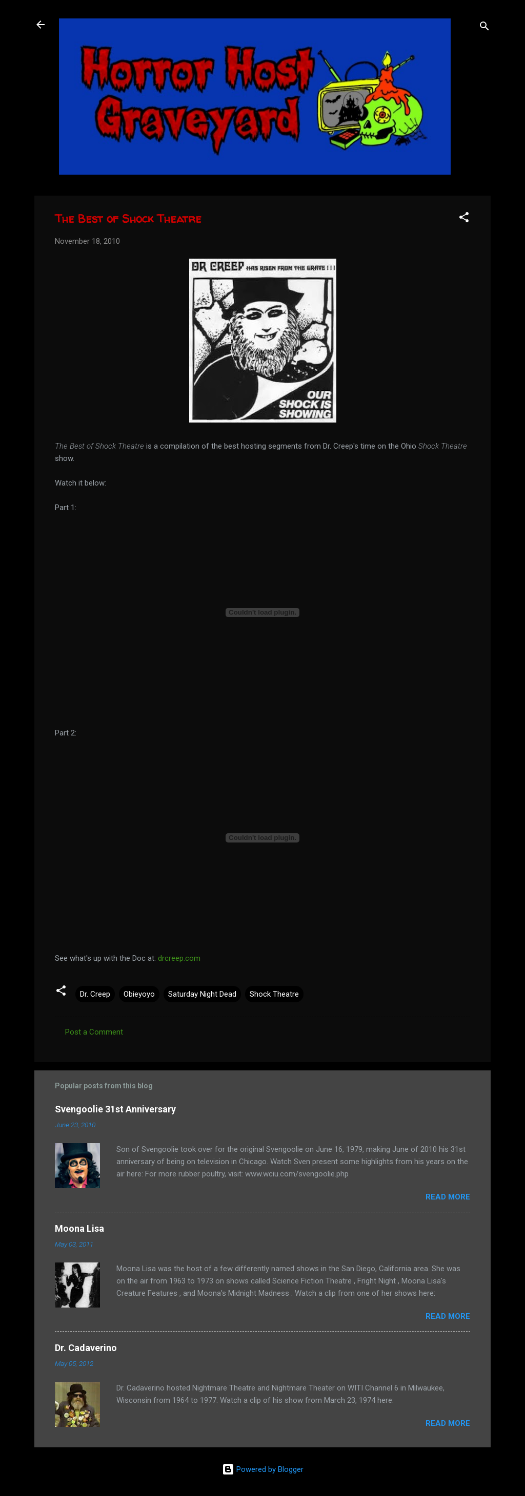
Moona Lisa (79, 1228)
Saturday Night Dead (202, 994)
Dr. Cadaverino (86, 1347)
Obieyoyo (139, 994)
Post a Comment (94, 1032)
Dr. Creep (95, 994)
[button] (464, 219)
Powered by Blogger (263, 1469)
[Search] (484, 28)
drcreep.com (179, 958)
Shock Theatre (274, 994)
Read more (448, 1197)
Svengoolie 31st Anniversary (115, 1109)
